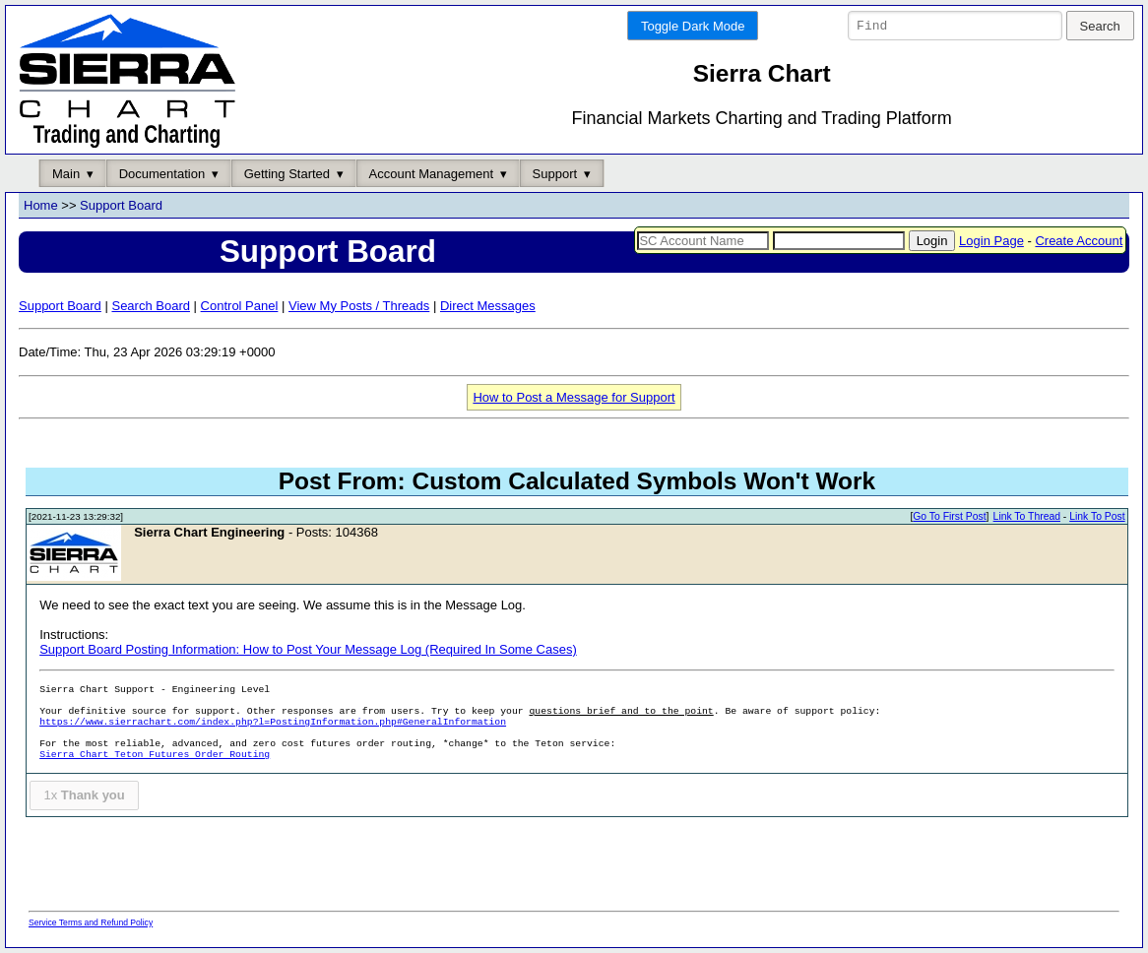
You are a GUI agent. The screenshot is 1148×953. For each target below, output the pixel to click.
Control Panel (240, 305)
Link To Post (1096, 517)
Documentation (162, 173)
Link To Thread (1026, 517)
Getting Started (287, 173)
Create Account (1078, 240)
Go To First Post (949, 517)
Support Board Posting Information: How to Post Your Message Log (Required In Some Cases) (308, 650)
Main (66, 173)
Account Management (431, 173)
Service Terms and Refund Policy (91, 922)
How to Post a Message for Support (573, 397)
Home (41, 206)
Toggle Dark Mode (693, 26)
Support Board (121, 206)
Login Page (991, 240)
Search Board (150, 305)
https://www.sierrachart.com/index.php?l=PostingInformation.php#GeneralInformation (272, 723)
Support (555, 173)
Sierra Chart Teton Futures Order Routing (154, 755)
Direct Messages (488, 305)
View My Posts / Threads (358, 305)
